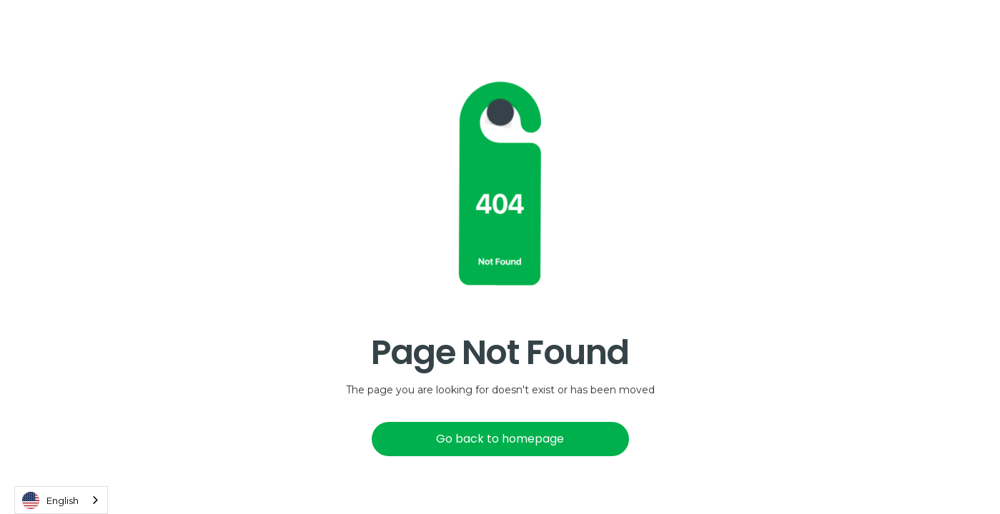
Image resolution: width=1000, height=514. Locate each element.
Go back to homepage (500, 438)
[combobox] (61, 500)
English (50, 500)
